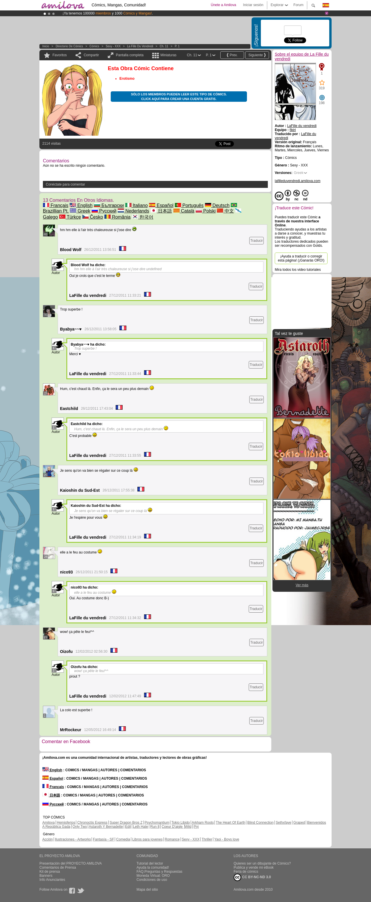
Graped (299, 823)
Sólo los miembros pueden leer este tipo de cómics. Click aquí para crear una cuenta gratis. (179, 96)
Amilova (48, 823)
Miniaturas (168, 55)
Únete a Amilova (223, 5)
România (117, 217)
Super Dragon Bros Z (126, 823)
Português (189, 205)
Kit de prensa (49, 872)
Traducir (256, 241)
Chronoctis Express (92, 823)
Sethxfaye (283, 823)
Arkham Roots (203, 823)
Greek (80, 210)
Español (161, 205)
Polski (206, 210)
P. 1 (177, 46)
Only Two (79, 827)
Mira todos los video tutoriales (298, 270)
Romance (172, 839)
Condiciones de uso (152, 880)
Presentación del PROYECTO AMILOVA (70, 863)
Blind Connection (260, 823)
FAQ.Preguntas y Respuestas (159, 872)
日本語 (161, 210)
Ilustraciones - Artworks (73, 839)
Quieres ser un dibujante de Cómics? (262, 863)
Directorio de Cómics (69, 46)
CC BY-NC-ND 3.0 (252, 877)
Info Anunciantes (52, 880)
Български (109, 205)
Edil (128, 827)
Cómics (95, 46)
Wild (188, 827)
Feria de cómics (246, 872)
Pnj (196, 827)
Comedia (123, 839)
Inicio (45, 46)
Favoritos (59, 55)
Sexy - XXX (113, 46)
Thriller (206, 839)
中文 (225, 210)
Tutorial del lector (150, 863)
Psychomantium (157, 823)
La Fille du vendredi (140, 46)
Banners (45, 876)
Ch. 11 (164, 46)
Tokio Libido (180, 823)
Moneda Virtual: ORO (153, 876)
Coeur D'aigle (173, 827)
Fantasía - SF (103, 839)
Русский (104, 210)
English (81, 205)
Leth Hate (140, 827)
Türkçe (70, 217)
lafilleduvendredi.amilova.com (297, 181)
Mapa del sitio (147, 890)
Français (55, 205)
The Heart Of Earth (230, 823)
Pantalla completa (129, 55)
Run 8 (154, 827)
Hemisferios (66, 823)
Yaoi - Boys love (226, 839)
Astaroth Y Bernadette (106, 827)
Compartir (91, 55)
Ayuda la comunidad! (153, 867)
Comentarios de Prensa (57, 867)
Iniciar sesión (253, 5)
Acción (47, 839)
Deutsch (217, 205)
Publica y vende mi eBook (254, 867)
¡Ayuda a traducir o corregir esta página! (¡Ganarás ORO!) (301, 258)
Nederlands (133, 210)
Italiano (136, 205)
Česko (92, 217)
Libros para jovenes (147, 839)
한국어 (142, 217)
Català (183, 210)
